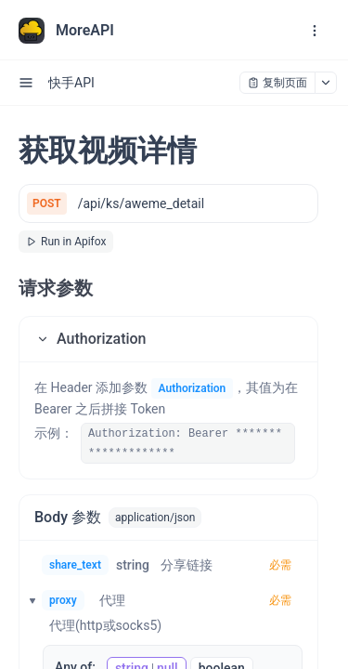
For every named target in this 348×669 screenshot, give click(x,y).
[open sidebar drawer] (26, 83)
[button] (168, 339)
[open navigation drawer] (314, 31)
